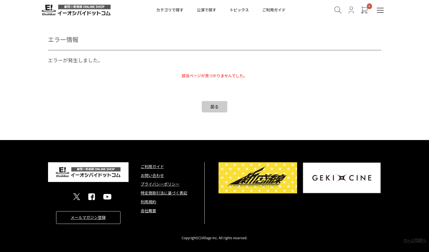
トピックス (239, 10)
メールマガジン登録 (88, 217)
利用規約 (148, 201)
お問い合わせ (152, 175)
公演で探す (206, 10)
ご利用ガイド (273, 10)
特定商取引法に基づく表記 (164, 193)
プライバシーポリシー (160, 184)
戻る (214, 106)
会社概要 (148, 210)
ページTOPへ (414, 240)
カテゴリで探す (170, 10)
